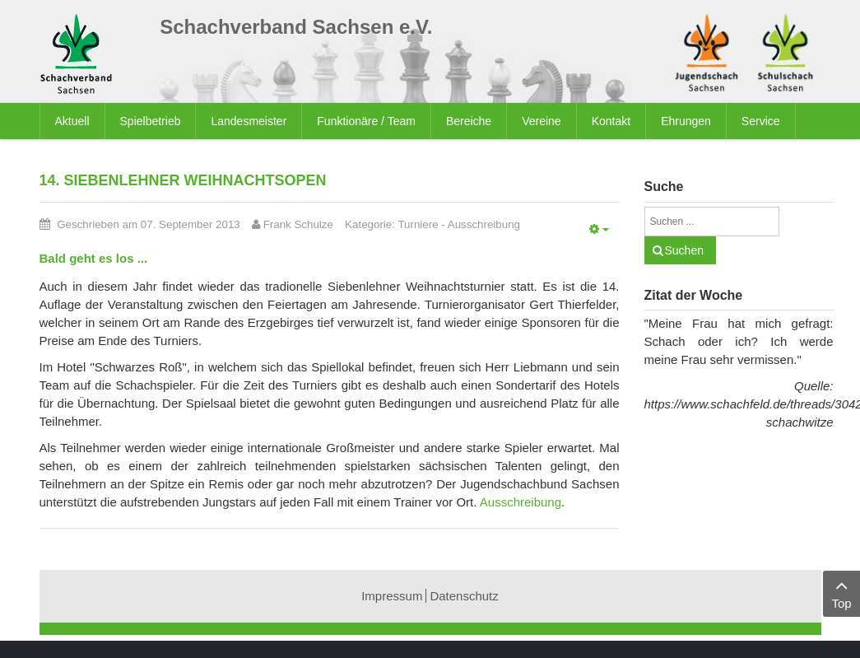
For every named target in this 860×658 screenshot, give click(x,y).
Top (841, 592)
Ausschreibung (484, 224)
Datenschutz (464, 596)
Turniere (417, 224)
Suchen (684, 250)
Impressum (391, 596)
